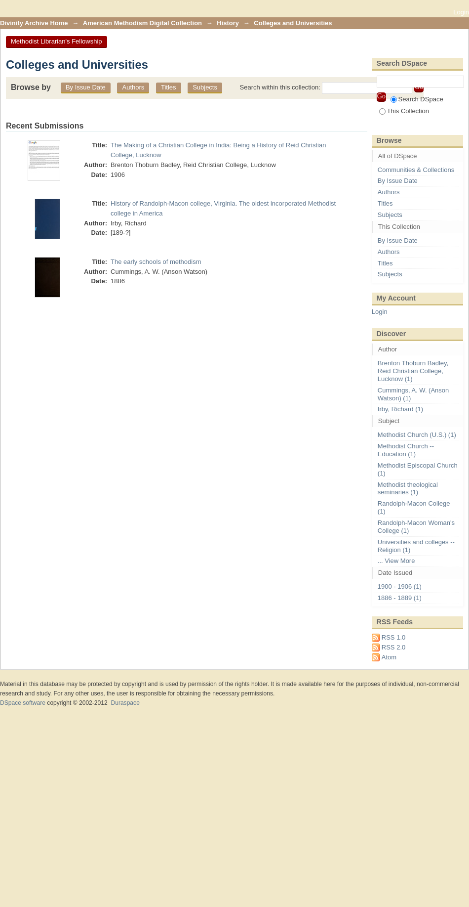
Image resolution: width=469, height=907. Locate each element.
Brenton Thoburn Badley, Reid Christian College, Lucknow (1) (413, 371)
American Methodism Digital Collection (142, 23)
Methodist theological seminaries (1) (408, 488)
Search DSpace (417, 99)
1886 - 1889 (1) (400, 598)
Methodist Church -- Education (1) (406, 450)
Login (461, 12)
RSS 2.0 (393, 647)
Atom (389, 657)
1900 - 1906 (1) (400, 586)
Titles (168, 87)
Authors (133, 87)
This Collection (404, 111)
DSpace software (22, 702)
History (228, 23)
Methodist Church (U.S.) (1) (417, 434)
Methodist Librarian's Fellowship (56, 41)
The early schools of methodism (156, 261)
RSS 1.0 (393, 637)
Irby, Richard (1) (400, 409)
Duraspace (125, 702)
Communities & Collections (416, 169)
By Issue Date (86, 87)
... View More (396, 560)
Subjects (205, 87)
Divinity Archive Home (34, 23)
